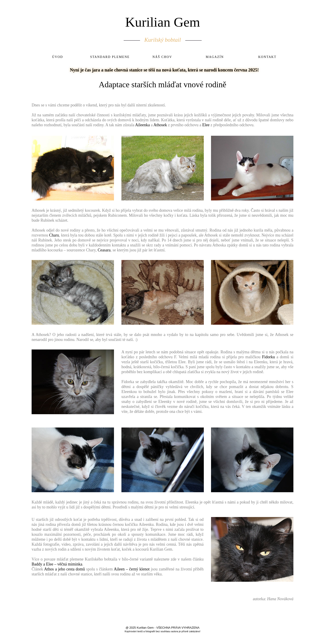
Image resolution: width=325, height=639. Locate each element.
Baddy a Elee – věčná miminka (57, 564)
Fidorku (268, 357)
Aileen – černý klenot (131, 569)
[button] (73, 168)
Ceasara (104, 250)
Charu (54, 235)
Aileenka (142, 125)
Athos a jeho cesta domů (64, 569)
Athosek (160, 125)
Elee (205, 125)
